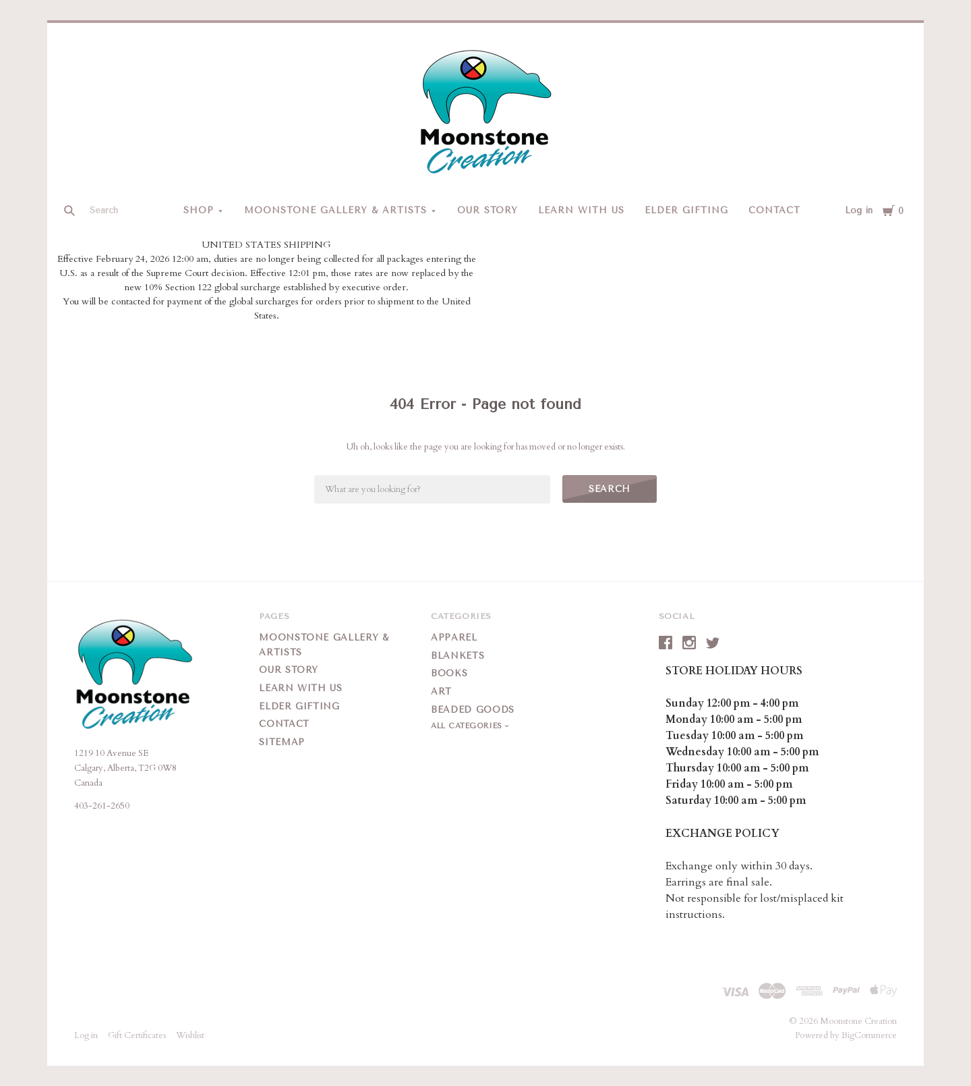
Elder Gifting (686, 210)
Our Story (488, 210)
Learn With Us (581, 210)
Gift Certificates (137, 1035)
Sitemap (282, 742)
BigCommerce (869, 1035)
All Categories (468, 726)
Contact (774, 210)
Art (441, 691)
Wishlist (190, 1035)
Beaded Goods (472, 710)
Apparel (454, 637)
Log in (859, 210)
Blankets (457, 656)
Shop (198, 210)
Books (449, 673)
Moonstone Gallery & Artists (335, 210)
